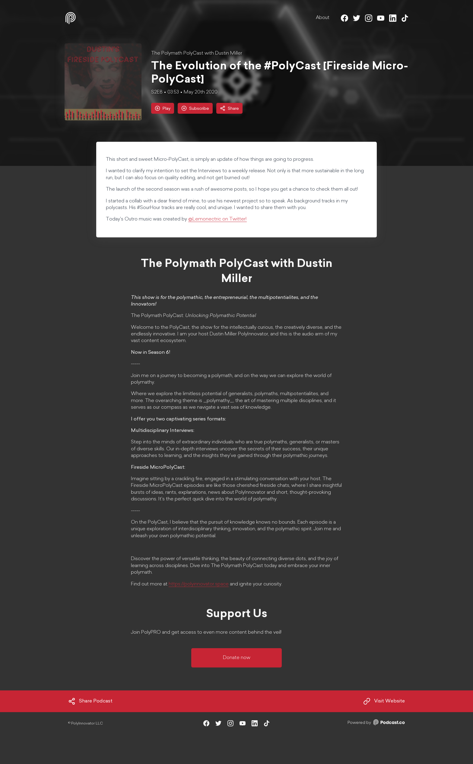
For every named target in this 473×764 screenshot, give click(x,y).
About (322, 17)
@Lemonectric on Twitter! (217, 219)
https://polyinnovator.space (199, 584)
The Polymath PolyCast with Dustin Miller (196, 53)
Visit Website (384, 701)
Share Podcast (90, 701)
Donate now (236, 657)
